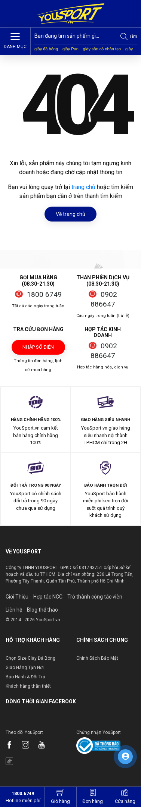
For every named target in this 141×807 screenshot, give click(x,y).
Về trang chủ (70, 214)
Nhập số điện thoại (38, 349)
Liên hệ (14, 610)
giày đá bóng (46, 49)
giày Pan (70, 49)
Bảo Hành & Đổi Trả (25, 676)
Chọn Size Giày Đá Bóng (30, 658)
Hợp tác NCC (47, 597)
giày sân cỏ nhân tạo (102, 49)
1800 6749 (44, 294)
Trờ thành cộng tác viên (94, 597)
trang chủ (83, 187)
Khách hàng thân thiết (28, 686)
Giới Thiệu (17, 597)
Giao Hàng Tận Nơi (25, 667)
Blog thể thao (42, 610)
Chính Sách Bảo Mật (97, 658)
